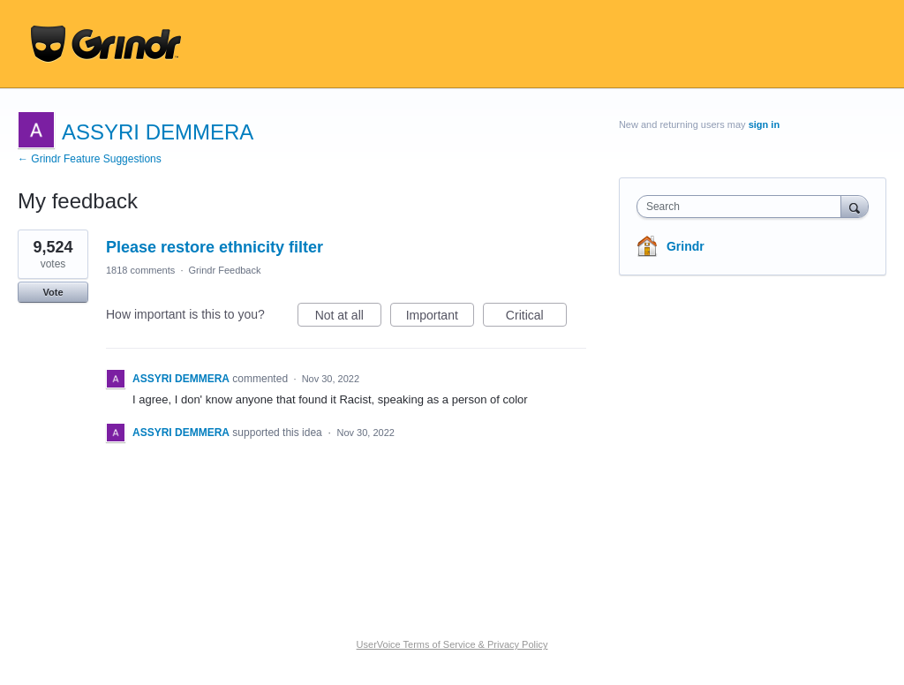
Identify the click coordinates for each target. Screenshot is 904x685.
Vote (52, 292)
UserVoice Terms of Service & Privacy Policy (452, 644)
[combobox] (742, 206)
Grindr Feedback (225, 270)
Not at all (348, 317)
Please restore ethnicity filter (214, 247)
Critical (536, 317)
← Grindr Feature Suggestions (90, 159)
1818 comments (140, 270)
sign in (764, 124)
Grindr (685, 246)
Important (440, 317)
